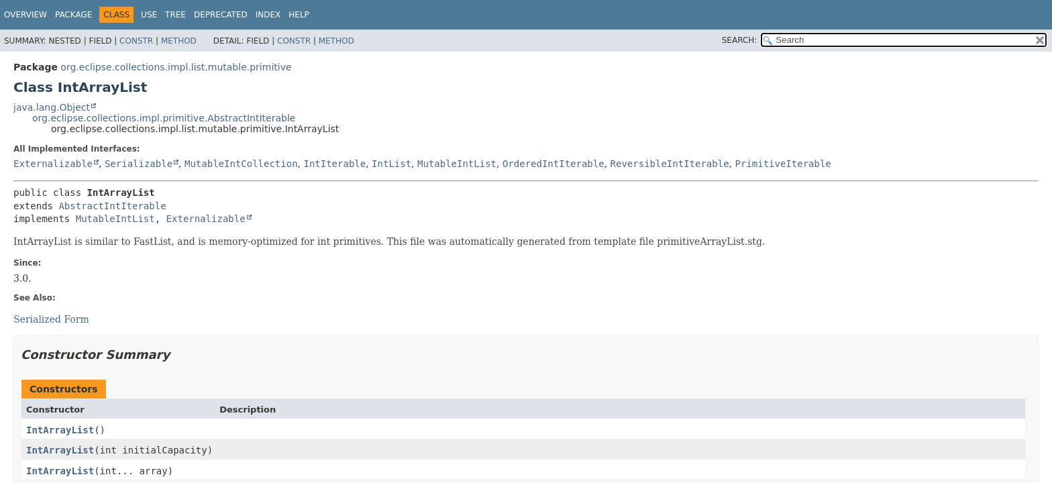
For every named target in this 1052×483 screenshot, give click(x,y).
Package (73, 14)
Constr (136, 41)
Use (149, 14)
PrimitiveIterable (783, 163)
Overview (25, 14)
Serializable (138, 163)
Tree (175, 14)
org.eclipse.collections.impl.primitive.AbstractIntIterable (163, 118)
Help (298, 14)
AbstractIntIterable (112, 206)
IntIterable (334, 163)
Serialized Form (51, 319)
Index (268, 14)
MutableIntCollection (241, 163)
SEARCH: (739, 40)
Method (179, 41)
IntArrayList (60, 430)
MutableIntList (456, 163)
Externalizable (53, 163)
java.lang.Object (51, 107)
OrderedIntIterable (553, 163)
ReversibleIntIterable (670, 163)
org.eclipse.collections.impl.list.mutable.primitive (175, 67)
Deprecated (221, 14)
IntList (391, 163)
